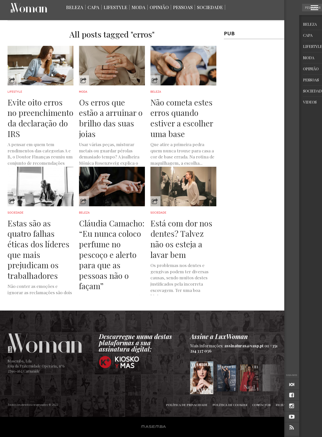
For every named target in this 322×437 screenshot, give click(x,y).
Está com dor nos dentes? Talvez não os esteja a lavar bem (181, 239)
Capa (93, 7)
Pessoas (183, 7)
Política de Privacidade (187, 405)
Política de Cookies (230, 405)
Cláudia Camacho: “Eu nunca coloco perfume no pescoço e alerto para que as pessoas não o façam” (111, 254)
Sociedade (210, 7)
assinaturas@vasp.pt (243, 345)
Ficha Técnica (287, 405)
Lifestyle (115, 7)
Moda (138, 7)
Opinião (159, 7)
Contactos (261, 405)
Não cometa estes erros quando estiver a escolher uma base (181, 118)
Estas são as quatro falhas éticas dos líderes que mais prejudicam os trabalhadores (38, 249)
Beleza (74, 7)
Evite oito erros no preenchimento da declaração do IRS (40, 118)
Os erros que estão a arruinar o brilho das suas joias (111, 118)
